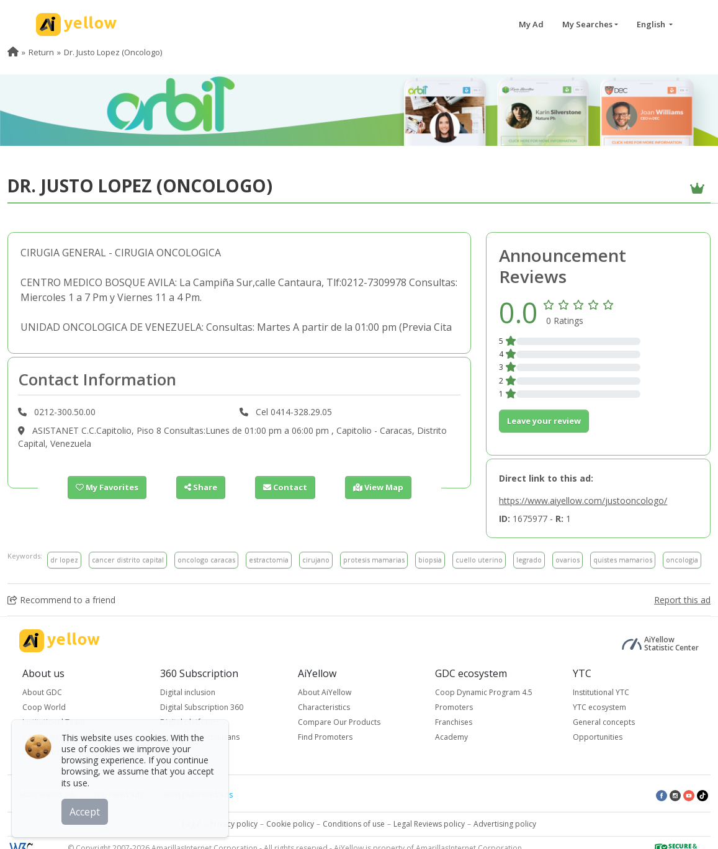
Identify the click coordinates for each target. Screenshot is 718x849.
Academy (451, 737)
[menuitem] (13, 52)
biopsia (430, 559)
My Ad (531, 24)
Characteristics (324, 707)
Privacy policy (234, 824)
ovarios (567, 559)
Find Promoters (325, 737)
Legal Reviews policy (429, 824)
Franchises (453, 722)
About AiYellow (324, 692)
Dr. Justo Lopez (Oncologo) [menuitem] (113, 52)
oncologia (682, 559)
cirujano (316, 559)
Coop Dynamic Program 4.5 (483, 692)
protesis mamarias (374, 559)
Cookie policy (290, 824)
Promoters (454, 707)
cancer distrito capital (128, 559)
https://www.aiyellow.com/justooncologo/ (583, 500)
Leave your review (544, 420)
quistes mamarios (622, 559)
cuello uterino (479, 559)
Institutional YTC (601, 692)
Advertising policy (504, 824)
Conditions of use (354, 824)
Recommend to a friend (61, 600)
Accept (85, 811)
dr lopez (64, 559)
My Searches (587, 24)
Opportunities (597, 737)
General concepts (604, 722)
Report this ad (682, 600)
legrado (529, 559)
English (652, 24)
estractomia (269, 559)
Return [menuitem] (41, 52)
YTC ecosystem (599, 707)
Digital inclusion (187, 692)
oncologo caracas (206, 559)
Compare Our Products (339, 722)
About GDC (42, 692)
